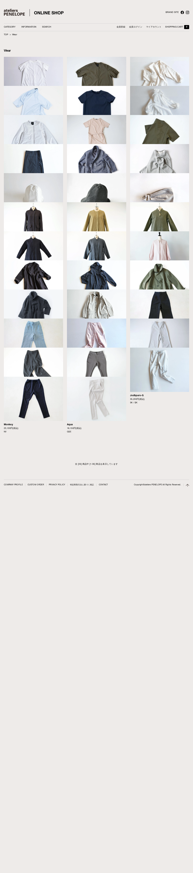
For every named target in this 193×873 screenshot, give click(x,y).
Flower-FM (73, 363)
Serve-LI (72, 489)
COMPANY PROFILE (13, 863)
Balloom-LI (10, 677)
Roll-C (7, 297)
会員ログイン (135, 27)
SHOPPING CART (177, 27)
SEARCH (46, 27)
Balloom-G (73, 677)
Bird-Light (72, 551)
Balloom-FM (137, 614)
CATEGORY (10, 27)
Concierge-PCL (13, 234)
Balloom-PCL (137, 677)
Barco (133, 296)
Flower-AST (10, 363)
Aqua (70, 803)
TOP (6, 35)
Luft (69, 168)
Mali (69, 234)
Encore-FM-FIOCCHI (79, 614)
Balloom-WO (11, 740)
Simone (134, 167)
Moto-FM (135, 551)
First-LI (8, 551)
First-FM (72, 426)
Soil (69, 740)
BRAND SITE (172, 12)
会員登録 (121, 27)
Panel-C (8, 105)
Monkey (8, 803)
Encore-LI (9, 426)
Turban (134, 363)
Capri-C (134, 234)
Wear (14, 35)
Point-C (71, 105)
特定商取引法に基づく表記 (82, 863)
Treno (70, 297)
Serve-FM (9, 489)
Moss (7, 614)
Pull (132, 426)
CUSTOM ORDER (36, 863)
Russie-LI (135, 105)
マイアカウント (153, 27)
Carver (134, 488)
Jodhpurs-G (137, 740)
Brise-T (8, 168)
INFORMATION (28, 27)
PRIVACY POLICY (57, 863)
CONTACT (103, 863)
